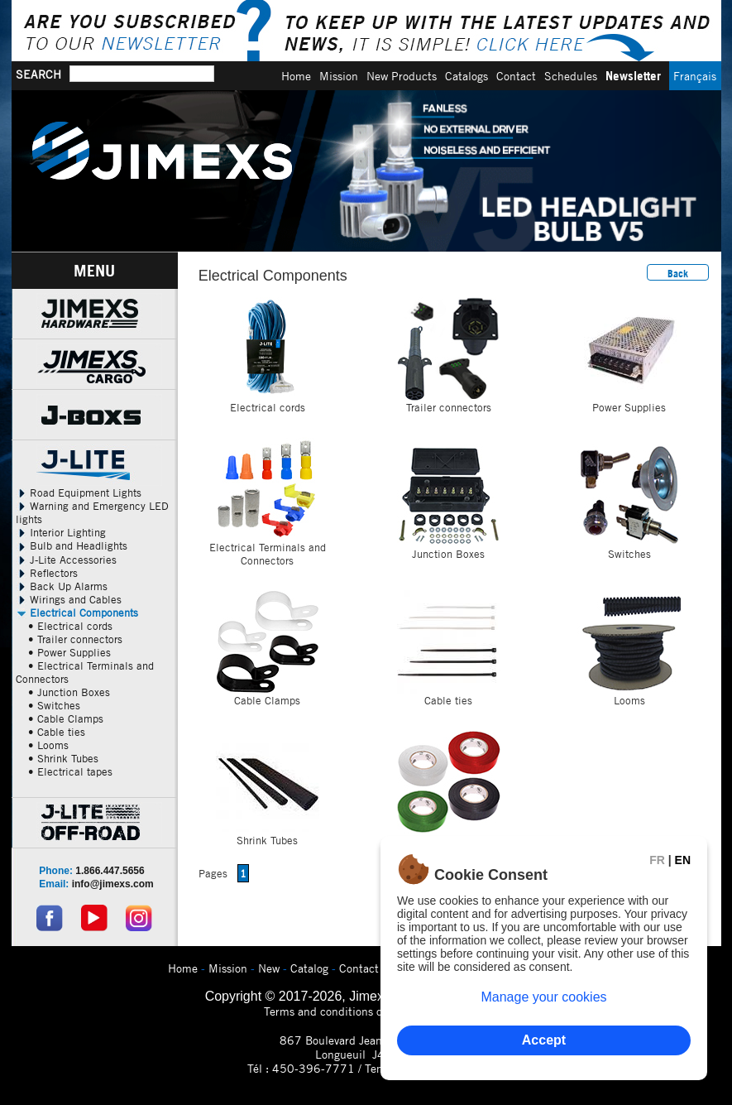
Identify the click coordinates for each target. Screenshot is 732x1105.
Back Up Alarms (62, 586)
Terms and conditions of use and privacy (366, 1011)
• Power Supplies (69, 652)
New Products (401, 76)
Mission (338, 76)
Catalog (309, 968)
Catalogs (466, 76)
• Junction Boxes (69, 692)
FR (657, 860)
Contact (516, 76)
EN (683, 860)
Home (296, 76)
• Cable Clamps (65, 718)
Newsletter (633, 76)
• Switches (54, 705)
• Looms (48, 745)
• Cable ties (56, 731)
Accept (544, 1040)
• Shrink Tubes (63, 758)
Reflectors (47, 572)
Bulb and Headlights (71, 545)
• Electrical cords (70, 625)
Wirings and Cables (69, 599)
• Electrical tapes (70, 771)
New (269, 968)
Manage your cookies (543, 997)
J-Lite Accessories (66, 559)
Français (694, 76)
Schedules (570, 76)
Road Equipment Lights (78, 492)
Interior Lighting (61, 532)
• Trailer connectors (75, 639)
